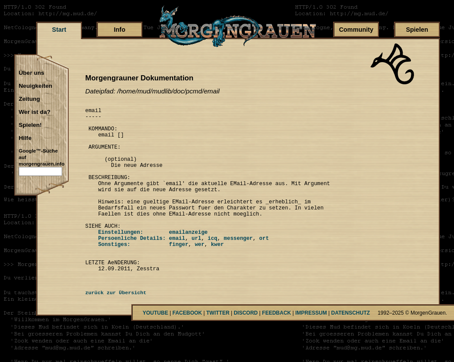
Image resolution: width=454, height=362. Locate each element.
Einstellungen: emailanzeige (146, 259)
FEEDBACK (276, 349)
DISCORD (245, 349)
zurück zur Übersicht (116, 329)
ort (264, 266)
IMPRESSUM (311, 349)
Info (119, 29)
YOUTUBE (155, 349)
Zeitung (29, 99)
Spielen (417, 29)
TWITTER (217, 349)
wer (199, 274)
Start (59, 29)
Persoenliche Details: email (135, 266)
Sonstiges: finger (136, 274)
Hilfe (25, 138)
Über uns (31, 73)
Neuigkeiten (35, 86)
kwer (217, 274)
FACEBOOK (187, 349)
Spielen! (30, 125)
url (196, 266)
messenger (238, 266)
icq (212, 266)
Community (356, 29)
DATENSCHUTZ (350, 349)
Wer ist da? (34, 112)
